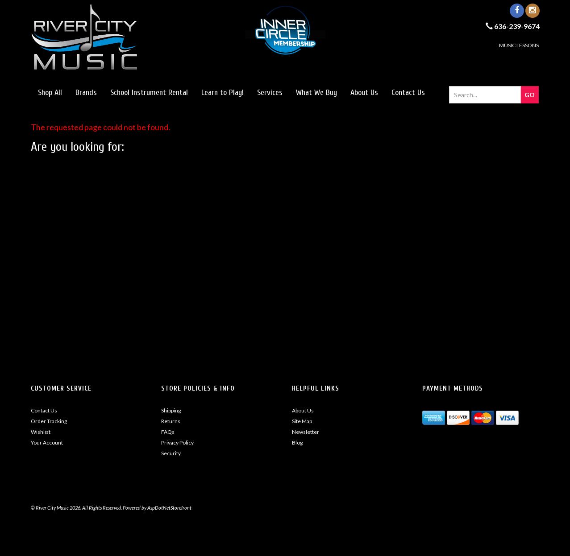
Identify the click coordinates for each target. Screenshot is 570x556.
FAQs (168, 431)
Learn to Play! (222, 92)
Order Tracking (49, 421)
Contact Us (408, 92)
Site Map (302, 421)
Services (270, 92)
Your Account (47, 442)
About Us (364, 92)
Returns (170, 421)
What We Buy (316, 92)
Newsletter (305, 431)
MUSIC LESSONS (519, 45)
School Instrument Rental (149, 92)
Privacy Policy (177, 442)
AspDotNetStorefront (169, 508)
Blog (297, 442)
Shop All (50, 92)
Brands (86, 92)
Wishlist (40, 431)
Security (171, 453)
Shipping (171, 410)
